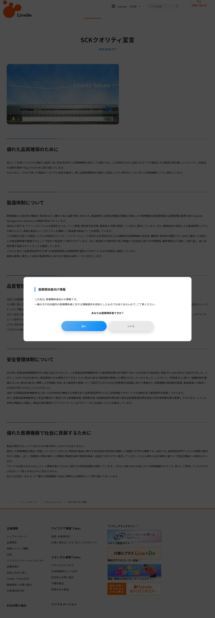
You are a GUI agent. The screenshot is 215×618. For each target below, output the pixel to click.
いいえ (132, 326)
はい (83, 326)
